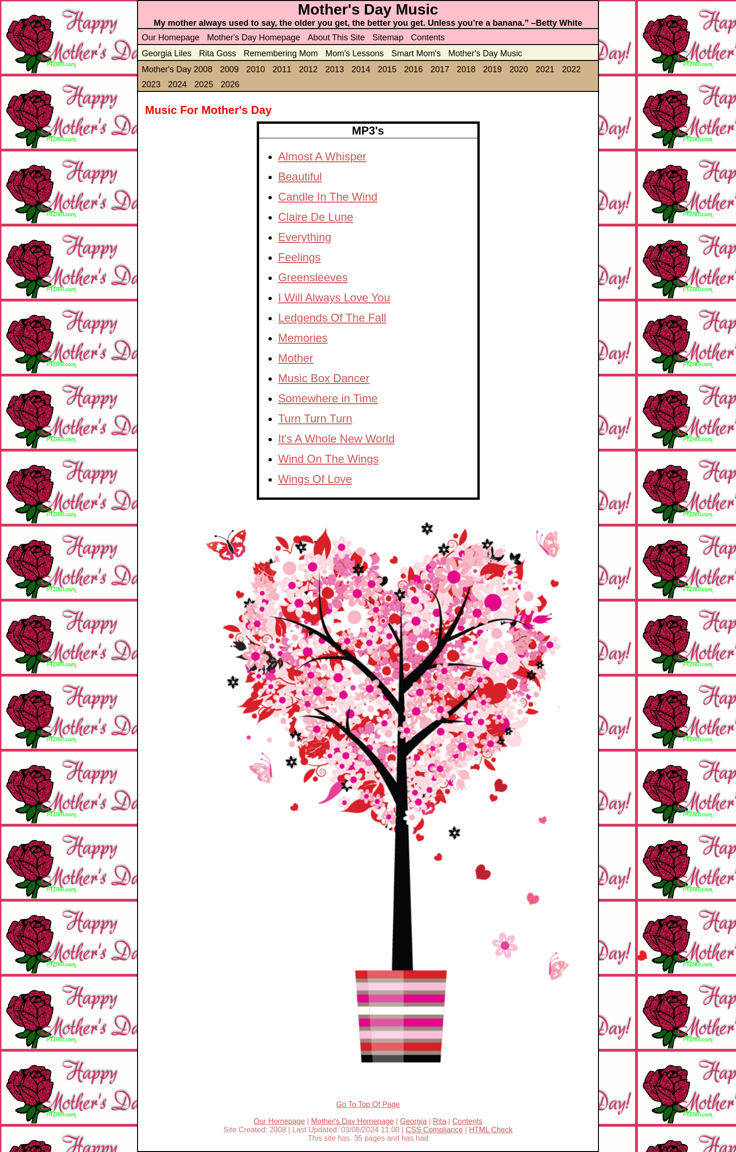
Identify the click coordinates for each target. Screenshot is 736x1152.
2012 (308, 69)
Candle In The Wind (328, 196)
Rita (439, 1121)
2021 (545, 69)
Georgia (413, 1121)
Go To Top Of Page (368, 1104)
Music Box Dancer (324, 378)
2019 (492, 69)
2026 (230, 84)
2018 (466, 69)
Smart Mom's (416, 53)
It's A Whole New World (336, 438)
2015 (387, 69)
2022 (571, 69)
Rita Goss (217, 53)
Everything (304, 237)
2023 (151, 84)
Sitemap (387, 37)
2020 (518, 69)
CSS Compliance (434, 1130)
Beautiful (300, 176)
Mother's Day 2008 (177, 69)
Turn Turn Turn (315, 418)
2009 (229, 69)
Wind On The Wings (328, 458)
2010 (255, 69)
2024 (177, 84)
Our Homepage (170, 37)
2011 (282, 69)
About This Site (336, 37)
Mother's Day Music (485, 53)
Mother (296, 358)
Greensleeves (313, 277)
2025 (203, 84)
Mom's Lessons (354, 53)
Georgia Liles (167, 53)
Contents (428, 37)
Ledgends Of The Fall (332, 317)
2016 (413, 69)
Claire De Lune (315, 217)
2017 (439, 69)
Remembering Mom (281, 53)
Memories (303, 337)
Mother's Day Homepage (253, 37)
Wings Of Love (315, 479)
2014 (361, 69)
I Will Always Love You (334, 297)
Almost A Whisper (322, 156)
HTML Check (491, 1130)
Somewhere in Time (328, 398)
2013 (334, 69)
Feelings (299, 257)
